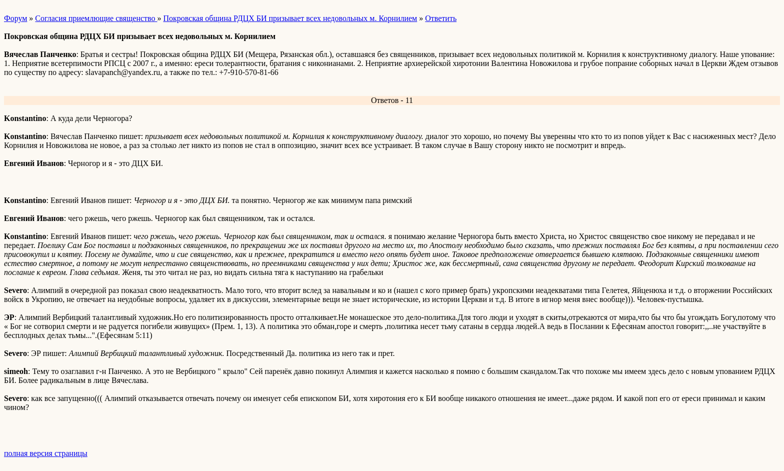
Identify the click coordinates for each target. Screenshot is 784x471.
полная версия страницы (46, 453)
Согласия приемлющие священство (96, 18)
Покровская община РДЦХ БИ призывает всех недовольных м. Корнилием (290, 18)
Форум (15, 18)
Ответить (440, 18)
